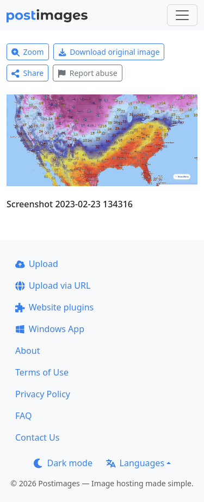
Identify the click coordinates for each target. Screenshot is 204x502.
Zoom (27, 52)
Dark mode (63, 463)
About (27, 351)
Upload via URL (52, 285)
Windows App (49, 329)
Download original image (109, 52)
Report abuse (87, 73)
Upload (36, 264)
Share (27, 73)
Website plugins (54, 307)
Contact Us (37, 437)
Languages (135, 463)
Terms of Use (42, 372)
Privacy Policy (42, 394)
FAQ (23, 416)
